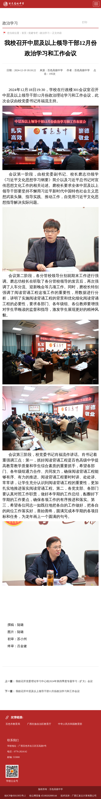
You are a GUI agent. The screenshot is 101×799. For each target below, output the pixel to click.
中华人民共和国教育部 (70, 724)
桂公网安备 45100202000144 (43, 795)
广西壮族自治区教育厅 (39, 724)
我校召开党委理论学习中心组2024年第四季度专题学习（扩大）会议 (54, 681)
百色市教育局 (13, 724)
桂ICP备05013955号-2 (14, 795)
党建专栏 (33, 33)
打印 (83, 22)
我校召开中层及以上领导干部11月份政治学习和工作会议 (48, 691)
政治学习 (45, 33)
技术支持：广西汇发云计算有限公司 (79, 795)
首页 (24, 33)
